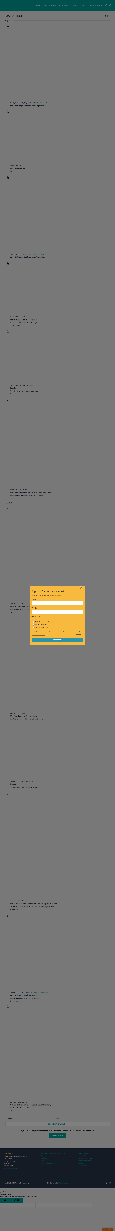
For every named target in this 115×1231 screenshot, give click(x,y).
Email (34, 599)
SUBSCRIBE (57, 640)
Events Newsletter (41, 624)
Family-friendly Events (42, 627)
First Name (35, 608)
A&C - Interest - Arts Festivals (44, 622)
